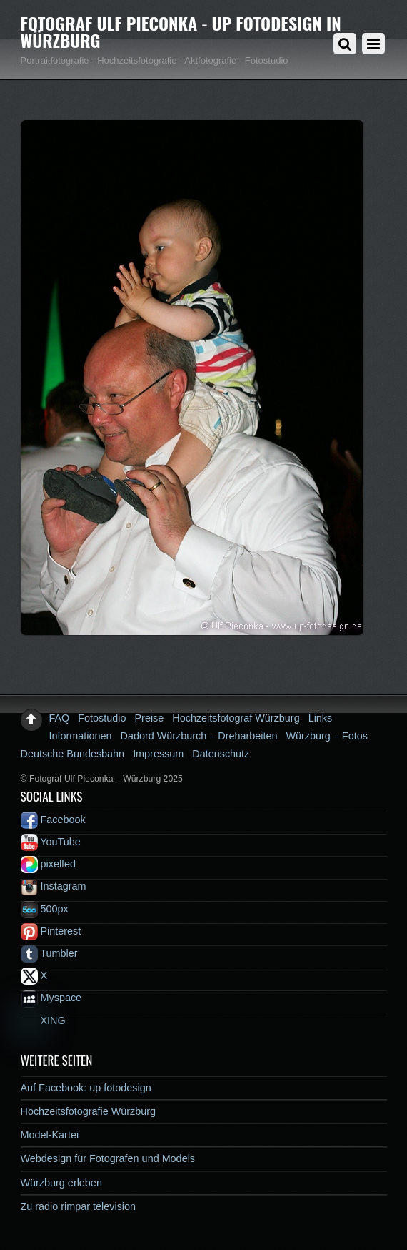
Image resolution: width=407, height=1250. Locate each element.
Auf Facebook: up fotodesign (86, 1087)
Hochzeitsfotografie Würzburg (88, 1111)
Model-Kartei (50, 1135)
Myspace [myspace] (51, 997)
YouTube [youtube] (51, 841)
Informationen (80, 736)
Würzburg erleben (61, 1183)
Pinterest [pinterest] (51, 931)
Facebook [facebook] (53, 819)
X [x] (34, 975)
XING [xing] (43, 1020)
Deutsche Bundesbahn (73, 753)
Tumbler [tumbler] (49, 953)
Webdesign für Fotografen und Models (108, 1158)
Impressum (158, 753)
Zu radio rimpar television (78, 1206)
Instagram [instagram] (53, 886)
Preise (149, 718)
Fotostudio (102, 718)
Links (320, 718)
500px (45, 909)
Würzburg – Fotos (326, 736)
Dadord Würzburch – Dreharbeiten (199, 736)
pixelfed (48, 864)
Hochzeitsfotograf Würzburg (235, 718)
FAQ (59, 718)
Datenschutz (220, 753)
